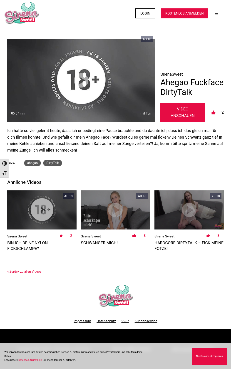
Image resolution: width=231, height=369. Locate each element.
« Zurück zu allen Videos (24, 271)
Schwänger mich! (99, 242)
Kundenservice (146, 321)
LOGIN (145, 13)
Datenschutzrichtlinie (30, 360)
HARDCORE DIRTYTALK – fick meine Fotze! (189, 245)
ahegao (32, 163)
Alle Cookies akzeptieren (209, 356)
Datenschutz (106, 321)
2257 (125, 321)
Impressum (82, 321)
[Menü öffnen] (216, 13)
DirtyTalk (52, 163)
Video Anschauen (183, 112)
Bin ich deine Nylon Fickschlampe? (27, 245)
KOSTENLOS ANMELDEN (184, 13)
